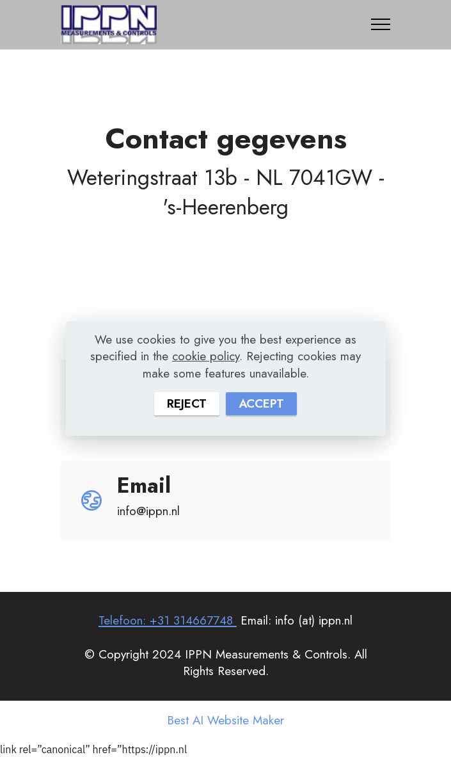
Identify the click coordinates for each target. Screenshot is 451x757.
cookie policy (205, 356)
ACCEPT (261, 403)
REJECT (187, 403)
